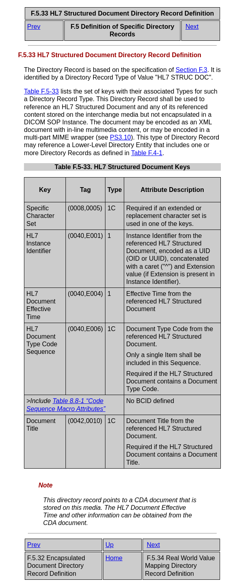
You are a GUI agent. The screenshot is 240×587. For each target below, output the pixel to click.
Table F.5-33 (41, 91)
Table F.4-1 (146, 153)
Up (109, 544)
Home (114, 558)
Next (191, 26)
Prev (33, 26)
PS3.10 (120, 137)
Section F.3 (191, 69)
